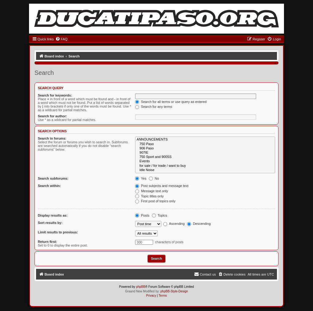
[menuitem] (61, 39)
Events (205, 161)
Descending (199, 223)
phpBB (140, 286)
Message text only (151, 191)
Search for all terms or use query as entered (171, 102)
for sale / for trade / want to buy (205, 166)
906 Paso (205, 148)
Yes (140, 178)
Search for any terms (153, 106)
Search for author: (52, 116)
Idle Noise (205, 170)
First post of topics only (155, 201)
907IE (205, 153)
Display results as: (53, 215)
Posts (142, 215)
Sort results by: (50, 223)
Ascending (174, 223)
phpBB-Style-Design (174, 291)
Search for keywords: (55, 95)
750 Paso (205, 144)
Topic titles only (149, 196)
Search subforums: (53, 178)
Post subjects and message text (161, 186)
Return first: (47, 241)
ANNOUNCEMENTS (205, 139)
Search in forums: (52, 138)
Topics (159, 215)
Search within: (49, 186)
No (154, 178)
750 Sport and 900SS (205, 157)
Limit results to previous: (58, 232)
